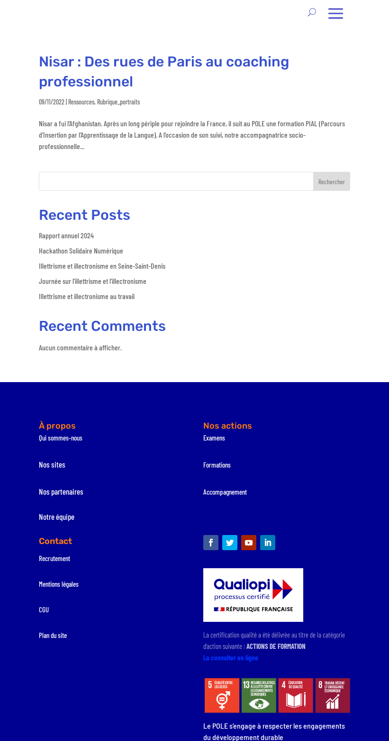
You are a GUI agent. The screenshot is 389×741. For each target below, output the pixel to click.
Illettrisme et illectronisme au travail (87, 295)
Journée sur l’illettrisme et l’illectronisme (92, 280)
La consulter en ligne (230, 657)
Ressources (81, 102)
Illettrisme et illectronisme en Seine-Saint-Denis (102, 265)
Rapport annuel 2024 (66, 235)
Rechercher (331, 182)
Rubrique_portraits (118, 102)
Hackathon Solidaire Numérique (81, 250)
